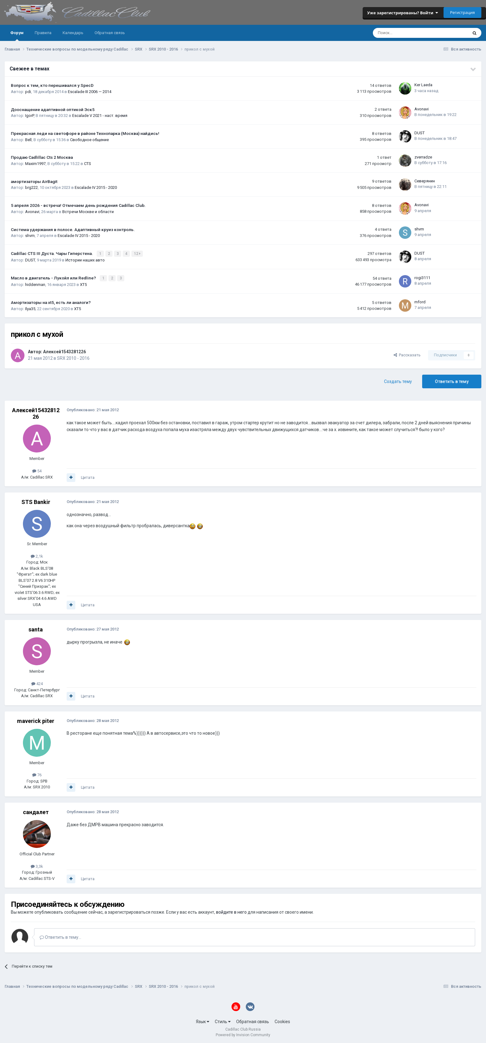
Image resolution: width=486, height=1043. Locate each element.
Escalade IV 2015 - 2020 (96, 187)
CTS (87, 163)
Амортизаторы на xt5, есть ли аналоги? (51, 301)
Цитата (88, 476)
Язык (202, 1020)
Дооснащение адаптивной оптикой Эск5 (53, 109)
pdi (28, 91)
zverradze (423, 157)
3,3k (37, 865)
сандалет (36, 811)
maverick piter (35, 720)
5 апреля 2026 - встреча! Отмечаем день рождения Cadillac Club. (78, 205)
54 (37, 470)
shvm (30, 235)
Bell (28, 139)
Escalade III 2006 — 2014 (89, 91)
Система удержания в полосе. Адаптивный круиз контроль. (73, 229)
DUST (419, 133)
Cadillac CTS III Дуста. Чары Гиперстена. (52, 253)
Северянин (424, 181)
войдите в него (231, 911)
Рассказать (407, 354)
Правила (43, 32)
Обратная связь (110, 32)
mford (420, 301)
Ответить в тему (452, 380)
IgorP (29, 115)
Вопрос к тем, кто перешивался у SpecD (52, 85)
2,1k (37, 555)
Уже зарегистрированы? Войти (402, 13)
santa (36, 629)
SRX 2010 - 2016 (73, 357)
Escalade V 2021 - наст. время (99, 115)
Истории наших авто (85, 259)
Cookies (282, 1020)
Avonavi (421, 109)
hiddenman (35, 284)
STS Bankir (35, 501)
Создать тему (398, 380)
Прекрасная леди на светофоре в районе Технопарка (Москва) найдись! (85, 133)
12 (137, 254)
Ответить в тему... (60, 936)
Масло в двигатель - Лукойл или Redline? (54, 277)
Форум (17, 35)
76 (37, 774)
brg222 (31, 187)
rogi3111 (422, 277)
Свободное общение (89, 139)
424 (37, 683)
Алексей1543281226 (64, 350)
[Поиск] (404, 33)
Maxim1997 (35, 163)
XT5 (83, 284)
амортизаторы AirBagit (34, 181)
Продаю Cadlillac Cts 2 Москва (42, 157)
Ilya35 (30, 307)
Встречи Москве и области (88, 211)
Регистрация (462, 12)
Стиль (223, 1020)
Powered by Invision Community (243, 1034)
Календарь (73, 32)
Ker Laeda (423, 84)
